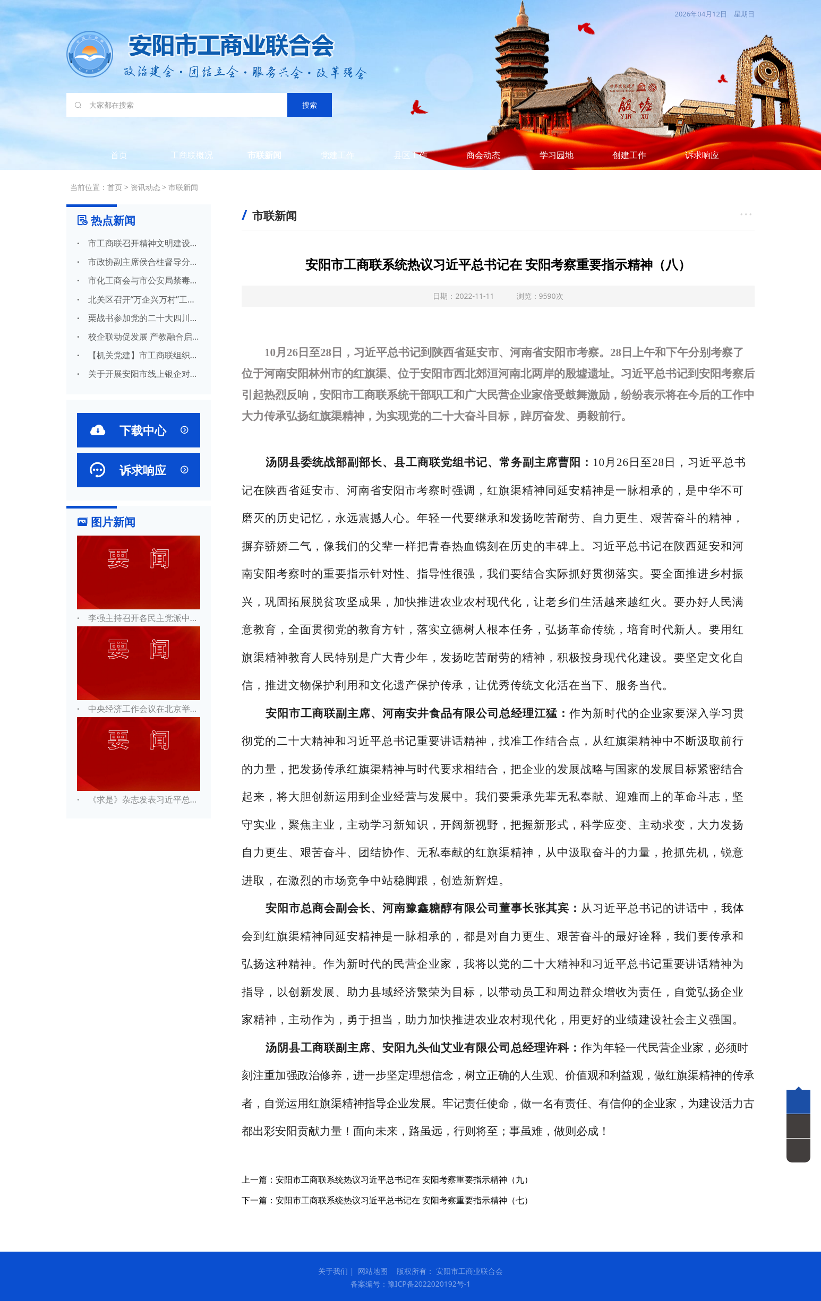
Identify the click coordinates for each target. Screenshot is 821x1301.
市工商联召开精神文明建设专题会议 (138, 243)
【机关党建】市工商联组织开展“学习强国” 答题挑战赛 (138, 355)
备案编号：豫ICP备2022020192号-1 (410, 1284)
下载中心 (138, 430)
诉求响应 (702, 155)
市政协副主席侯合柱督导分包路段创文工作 (138, 262)
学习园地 (557, 155)
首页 (118, 155)
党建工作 (338, 155)
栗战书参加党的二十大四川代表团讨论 (138, 318)
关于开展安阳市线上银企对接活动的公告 (138, 374)
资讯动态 (145, 187)
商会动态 (483, 155)
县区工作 (410, 155)
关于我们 (333, 1271)
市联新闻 (264, 155)
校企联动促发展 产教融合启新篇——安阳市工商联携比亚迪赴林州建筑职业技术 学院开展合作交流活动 (138, 336)
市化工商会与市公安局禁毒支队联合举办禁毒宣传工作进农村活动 (138, 280)
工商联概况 (191, 155)
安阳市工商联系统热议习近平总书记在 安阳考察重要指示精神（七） (404, 1200)
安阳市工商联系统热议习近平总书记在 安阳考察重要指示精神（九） (404, 1179)
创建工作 (629, 155)
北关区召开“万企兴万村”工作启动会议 (138, 299)
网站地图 (373, 1271)
